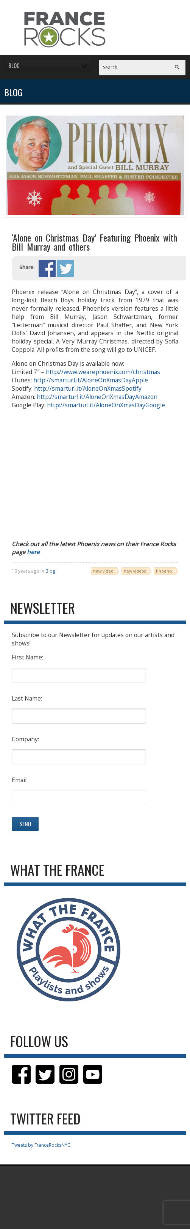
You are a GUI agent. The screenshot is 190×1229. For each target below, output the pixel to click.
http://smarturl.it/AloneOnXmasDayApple (90, 380)
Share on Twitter (65, 268)
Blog (50, 571)
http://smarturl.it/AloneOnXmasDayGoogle (106, 405)
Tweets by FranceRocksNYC (41, 1145)
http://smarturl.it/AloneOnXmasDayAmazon (97, 397)
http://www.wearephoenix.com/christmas (103, 372)
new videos (135, 571)
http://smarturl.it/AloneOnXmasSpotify (88, 388)
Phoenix (164, 571)
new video (103, 571)
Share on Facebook (47, 268)
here (33, 552)
